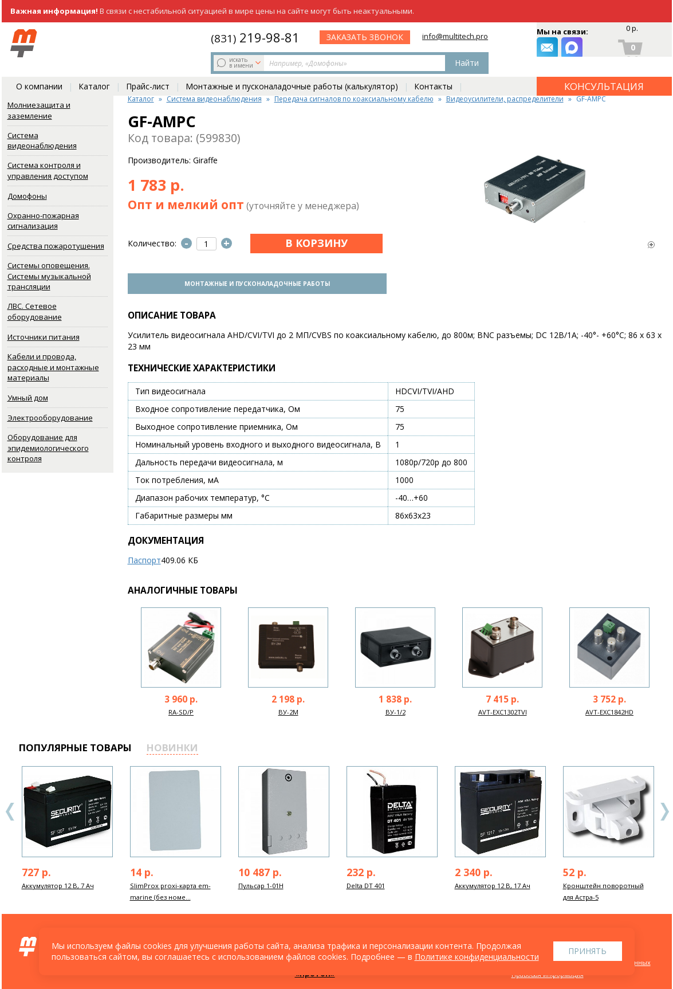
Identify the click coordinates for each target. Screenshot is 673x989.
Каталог (94, 69)
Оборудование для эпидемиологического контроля (48, 448)
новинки (172, 745)
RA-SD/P (181, 710)
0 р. (631, 32)
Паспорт (144, 558)
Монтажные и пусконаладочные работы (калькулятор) (292, 69)
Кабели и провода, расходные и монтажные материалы (53, 367)
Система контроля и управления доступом (47, 170)
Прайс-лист (148, 69)
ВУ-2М (288, 710)
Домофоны (27, 196)
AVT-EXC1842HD (609, 710)
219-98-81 (352, 36)
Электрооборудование (50, 418)
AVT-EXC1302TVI (502, 710)
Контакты (433, 69)
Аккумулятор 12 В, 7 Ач (58, 884)
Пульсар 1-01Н (261, 884)
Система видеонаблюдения (42, 140)
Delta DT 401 (366, 884)
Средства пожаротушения (55, 246)
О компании (39, 69)
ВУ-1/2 (395, 710)
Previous (10, 810)
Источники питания (43, 337)
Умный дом (27, 398)
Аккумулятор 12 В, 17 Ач (492, 884)
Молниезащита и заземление (38, 110)
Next (664, 810)
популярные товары (75, 745)
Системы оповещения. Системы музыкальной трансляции (49, 276)
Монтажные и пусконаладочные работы (253, 282)
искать (95, 43)
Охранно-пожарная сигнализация (43, 220)
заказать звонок (465, 43)
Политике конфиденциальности (477, 956)
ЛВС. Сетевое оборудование (34, 311)
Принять (587, 950)
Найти (278, 43)
